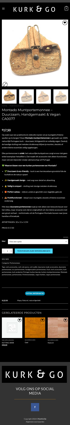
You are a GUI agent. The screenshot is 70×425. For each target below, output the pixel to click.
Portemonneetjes (28, 275)
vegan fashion (40, 275)
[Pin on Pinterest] (22, 280)
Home (4, 106)
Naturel (51, 343)
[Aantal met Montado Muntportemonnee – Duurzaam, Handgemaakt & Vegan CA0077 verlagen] (3, 251)
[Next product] (4, 125)
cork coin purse (23, 267)
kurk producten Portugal (20, 272)
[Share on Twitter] (13, 280)
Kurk (48, 269)
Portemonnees (17, 106)
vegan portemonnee (53, 275)
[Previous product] (9, 125)
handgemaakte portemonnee (35, 269)
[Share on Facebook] (9, 280)
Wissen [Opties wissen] (65, 237)
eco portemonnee (18, 269)
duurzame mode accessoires (48, 267)
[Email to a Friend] (17, 280)
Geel (26, 342)
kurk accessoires (57, 269)
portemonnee (17, 275)
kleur (3, 241)
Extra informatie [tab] (35, 293)
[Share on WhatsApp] (4, 280)
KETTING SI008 (8, 343)
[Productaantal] (7, 251)
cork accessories (11, 267)
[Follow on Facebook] (35, 407)
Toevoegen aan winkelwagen (33, 251)
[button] (3, 8)
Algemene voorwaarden (35, 422)
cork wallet (33, 267)
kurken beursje (35, 272)
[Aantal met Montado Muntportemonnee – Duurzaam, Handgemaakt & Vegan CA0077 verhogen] (11, 251)
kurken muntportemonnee (50, 272)
